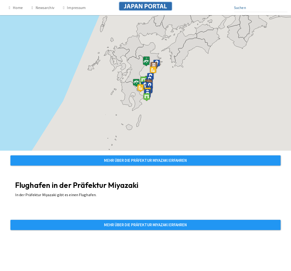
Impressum (73, 7)
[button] (142, 81)
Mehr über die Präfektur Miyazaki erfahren (145, 160)
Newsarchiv (42, 7)
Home (15, 7)
